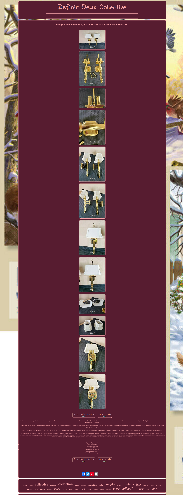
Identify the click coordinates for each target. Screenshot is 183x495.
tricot (119, 485)
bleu (89, 489)
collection (65, 484)
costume (102, 489)
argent (158, 485)
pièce (116, 488)
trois (70, 489)
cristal (25, 485)
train (101, 485)
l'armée (31, 485)
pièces (36, 489)
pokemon (49, 489)
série (147, 489)
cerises (95, 489)
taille (83, 489)
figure (152, 485)
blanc (136, 490)
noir (141, 488)
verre (30, 489)
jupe (138, 484)
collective (41, 484)
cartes (77, 489)
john (154, 488)
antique (53, 485)
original (146, 485)
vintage (129, 484)
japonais (108, 489)
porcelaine (83, 485)
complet (110, 484)
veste (64, 489)
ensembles (92, 485)
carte (42, 489)
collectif (127, 488)
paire (77, 485)
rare (57, 488)
